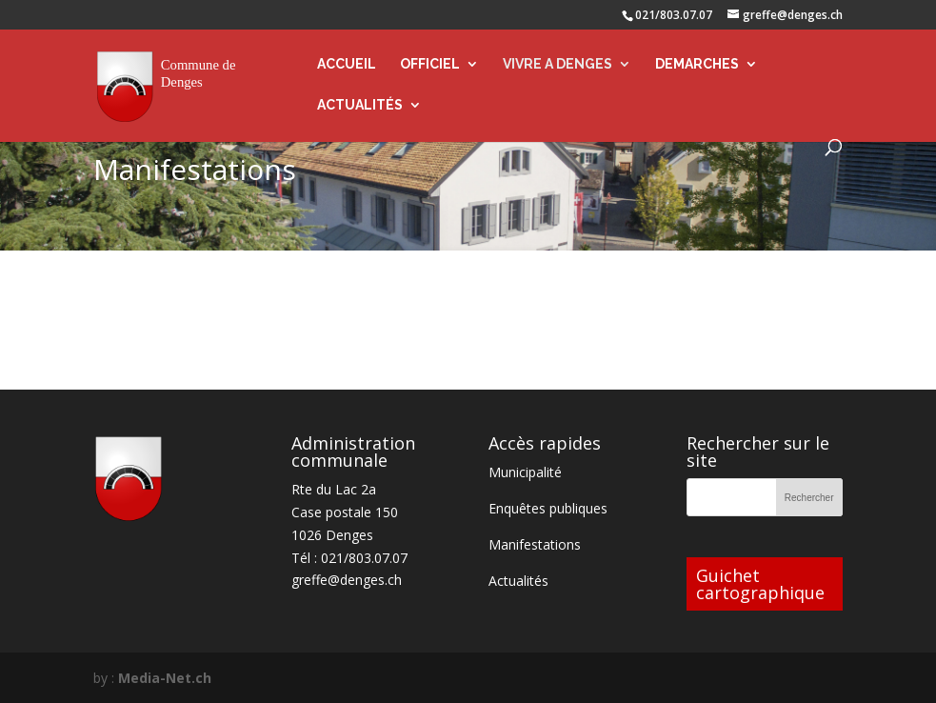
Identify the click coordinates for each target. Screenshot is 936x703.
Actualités (518, 581)
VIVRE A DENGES (557, 64)
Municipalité (525, 472)
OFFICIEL (430, 64)
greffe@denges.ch (346, 580)
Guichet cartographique (760, 584)
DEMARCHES (697, 64)
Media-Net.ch (164, 678)
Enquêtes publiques (547, 508)
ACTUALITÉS (360, 105)
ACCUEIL (346, 64)
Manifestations (534, 544)
